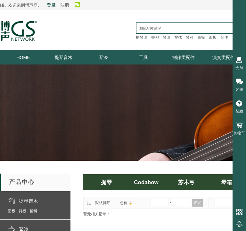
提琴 (106, 182)
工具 (143, 57)
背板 (22, 210)
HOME (23, 57)
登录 (51, 5)
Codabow (146, 182)
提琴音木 (63, 57)
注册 (64, 5)
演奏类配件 (223, 57)
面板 (11, 210)
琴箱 (226, 182)
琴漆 (103, 57)
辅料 (33, 210)
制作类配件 (183, 57)
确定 (197, 202)
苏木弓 (186, 182)
